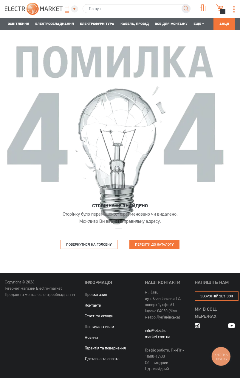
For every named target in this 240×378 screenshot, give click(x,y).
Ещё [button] (197, 23)
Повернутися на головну (89, 244)
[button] (69, 9)
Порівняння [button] (203, 7)
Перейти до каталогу (154, 244)
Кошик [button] (219, 7)
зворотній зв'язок (216, 296)
